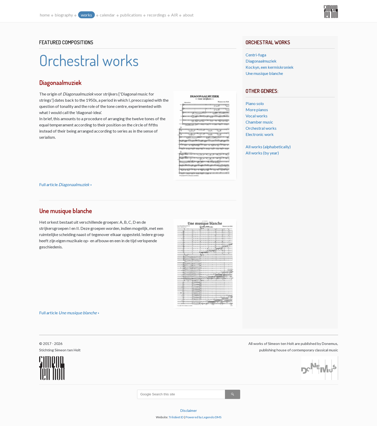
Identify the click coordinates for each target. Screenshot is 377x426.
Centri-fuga (256, 54)
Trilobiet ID (176, 417)
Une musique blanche (264, 73)
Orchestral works (261, 128)
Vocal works (256, 115)
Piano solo (255, 103)
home (45, 14)
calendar (107, 14)
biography (64, 14)
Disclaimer (188, 410)
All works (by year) (262, 152)
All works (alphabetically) (268, 146)
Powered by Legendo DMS (203, 417)
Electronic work (260, 134)
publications (131, 14)
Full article (64, 184)
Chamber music (259, 121)
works (86, 14)
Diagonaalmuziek (261, 60)
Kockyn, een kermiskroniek (270, 67)
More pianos (257, 109)
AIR (174, 14)
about (188, 14)
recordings (156, 14)
